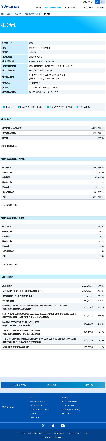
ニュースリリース (87, 7)
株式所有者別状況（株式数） (32, 107)
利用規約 (86, 433)
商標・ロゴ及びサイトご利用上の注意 (39, 433)
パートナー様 (34, 417)
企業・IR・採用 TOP (14, 14)
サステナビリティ (70, 7)
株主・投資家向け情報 (53, 7)
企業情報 (38, 7)
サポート (33, 413)
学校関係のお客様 (36, 405)
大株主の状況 (84, 107)
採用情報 (100, 7)
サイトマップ (21, 433)
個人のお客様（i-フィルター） (40, 409)
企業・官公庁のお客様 (37, 401)
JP (97, 2)
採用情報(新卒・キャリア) (71, 409)
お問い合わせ (87, 2)
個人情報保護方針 (59, 433)
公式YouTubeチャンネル (62, 425)
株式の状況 (9, 107)
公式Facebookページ (53, 425)
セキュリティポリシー (74, 433)
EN (102, 2)
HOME (2, 14)
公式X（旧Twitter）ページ (43, 425)
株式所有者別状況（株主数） (61, 107)
